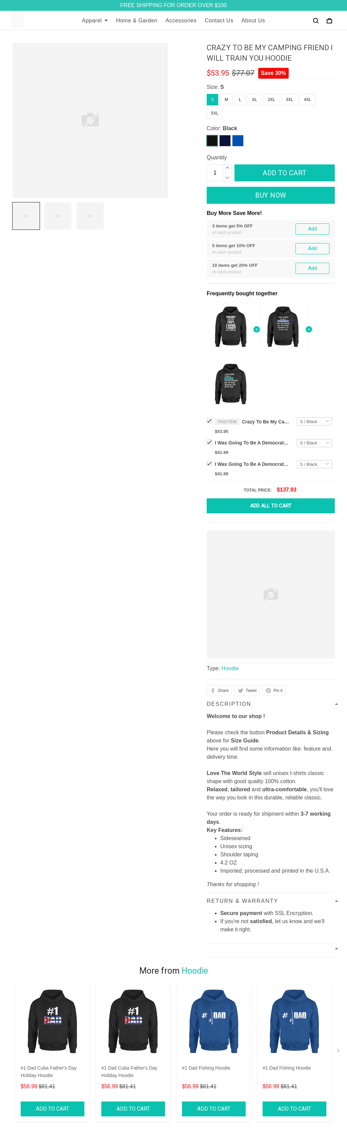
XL (254, 99)
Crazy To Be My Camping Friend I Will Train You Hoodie (265, 421)
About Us (253, 20)
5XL (214, 113)
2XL (271, 99)
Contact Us (219, 20)
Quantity (217, 157)
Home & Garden (136, 20)
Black (230, 128)
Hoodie (230, 668)
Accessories (181, 20)
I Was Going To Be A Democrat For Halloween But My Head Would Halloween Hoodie (252, 442)
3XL (289, 99)
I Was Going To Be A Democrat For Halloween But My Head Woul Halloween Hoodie (252, 464)
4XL (307, 99)
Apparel (95, 20)
